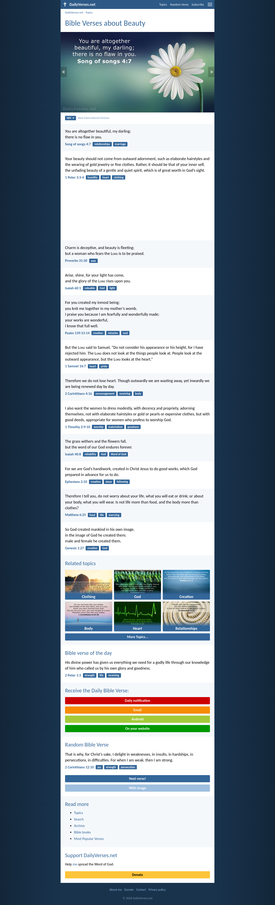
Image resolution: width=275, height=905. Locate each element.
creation (98, 333)
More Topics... (137, 637)
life (102, 515)
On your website (137, 728)
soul (125, 333)
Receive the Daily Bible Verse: (97, 690)
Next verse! (137, 778)
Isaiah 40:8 (73, 454)
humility (93, 177)
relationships (102, 144)
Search (79, 819)
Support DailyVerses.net (91, 855)
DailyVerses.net (74, 12)
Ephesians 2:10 (76, 482)
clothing (118, 177)
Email (137, 710)
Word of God (118, 454)
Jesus (109, 481)
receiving (124, 393)
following (122, 481)
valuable (90, 288)
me (75, 864)
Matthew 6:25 (75, 515)
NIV (70, 118)
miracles (113, 333)
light (112, 288)
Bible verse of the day (88, 653)
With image (137, 788)
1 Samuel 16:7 (75, 366)
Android (137, 719)
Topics (163, 4)
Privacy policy (157, 890)
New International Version (93, 118)
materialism (115, 427)
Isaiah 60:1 (73, 288)
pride (104, 366)
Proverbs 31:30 (76, 260)
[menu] (209, 6)
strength (90, 675)
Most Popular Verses (89, 839)
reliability (90, 454)
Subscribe (198, 4)
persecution (128, 767)
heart (105, 177)
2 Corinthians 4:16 (78, 393)
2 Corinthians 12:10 (79, 767)
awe (93, 260)
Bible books (82, 832)
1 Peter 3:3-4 (74, 177)
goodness (133, 427)
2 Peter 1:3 (73, 675)
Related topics (80, 563)
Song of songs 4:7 (78, 144)
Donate (137, 875)
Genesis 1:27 (74, 548)
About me (115, 890)
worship (98, 427)
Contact (141, 890)
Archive (79, 826)
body (138, 393)
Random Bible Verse (87, 744)
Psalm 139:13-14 (77, 333)
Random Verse (179, 4)
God (102, 288)
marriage (120, 144)
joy (99, 767)
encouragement (104, 393)
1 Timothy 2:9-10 (77, 427)
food (92, 515)
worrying (114, 515)
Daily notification (137, 700)
